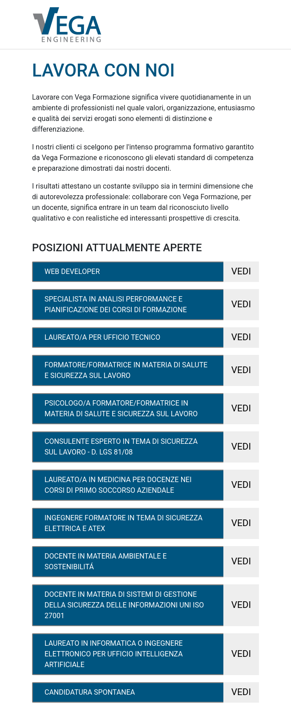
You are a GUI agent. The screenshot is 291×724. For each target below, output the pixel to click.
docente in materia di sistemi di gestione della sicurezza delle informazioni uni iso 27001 (151, 605)
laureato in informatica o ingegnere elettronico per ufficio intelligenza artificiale (151, 654)
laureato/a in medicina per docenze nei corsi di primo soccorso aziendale (151, 485)
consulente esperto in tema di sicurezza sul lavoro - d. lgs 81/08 (151, 447)
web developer (151, 271)
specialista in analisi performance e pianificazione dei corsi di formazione (151, 304)
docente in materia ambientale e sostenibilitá (151, 561)
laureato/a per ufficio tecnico (151, 337)
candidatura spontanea (151, 692)
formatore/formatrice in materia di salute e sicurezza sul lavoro (151, 370)
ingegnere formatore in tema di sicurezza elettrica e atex (151, 523)
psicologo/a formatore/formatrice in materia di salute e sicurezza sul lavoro (151, 408)
